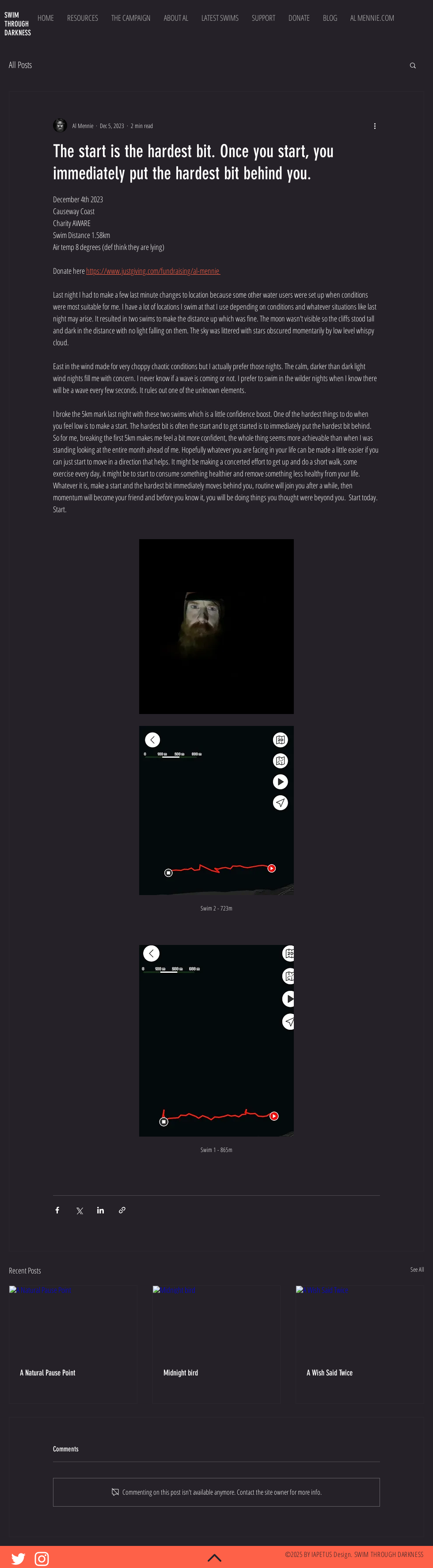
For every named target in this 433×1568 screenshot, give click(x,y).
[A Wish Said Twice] (360, 1321)
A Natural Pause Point (47, 1373)
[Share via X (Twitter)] (79, 1210)
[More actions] (374, 125)
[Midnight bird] (217, 1321)
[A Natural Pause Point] (73, 1321)
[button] (413, 64)
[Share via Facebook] (57, 1210)
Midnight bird (180, 1373)
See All (417, 1269)
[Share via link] (122, 1210)
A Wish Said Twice (330, 1373)
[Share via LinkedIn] (100, 1210)
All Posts (20, 65)
